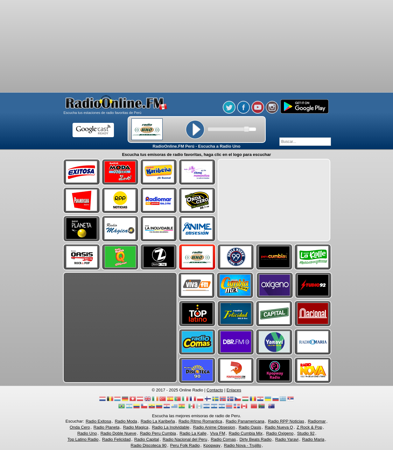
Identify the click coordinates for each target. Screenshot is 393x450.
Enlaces (234, 390)
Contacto (215, 390)
